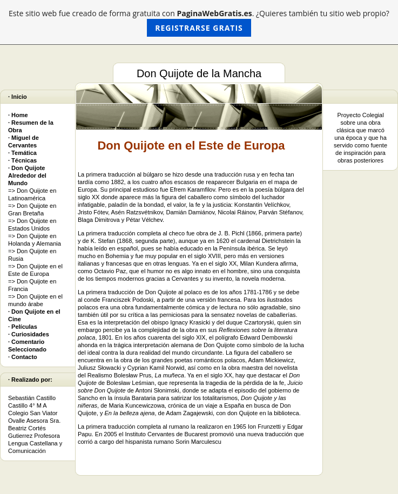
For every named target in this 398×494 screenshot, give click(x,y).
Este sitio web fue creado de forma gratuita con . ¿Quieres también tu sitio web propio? (199, 22)
